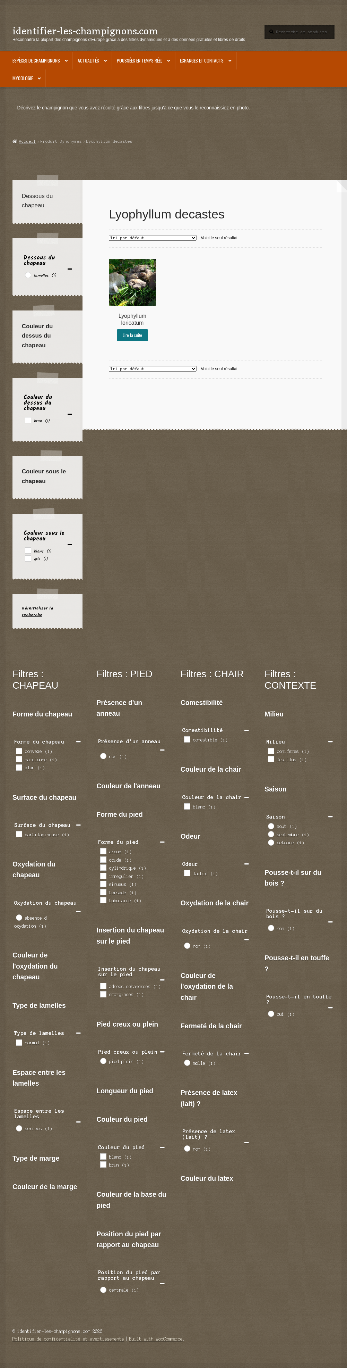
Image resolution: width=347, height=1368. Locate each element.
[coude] (103, 859)
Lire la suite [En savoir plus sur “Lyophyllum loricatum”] (132, 335)
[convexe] (18, 751)
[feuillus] (271, 759)
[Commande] (153, 238)
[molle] (187, 1062)
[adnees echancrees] (103, 985)
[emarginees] (103, 994)
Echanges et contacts (202, 60)
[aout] (271, 826)
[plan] (18, 767)
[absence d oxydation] (18, 917)
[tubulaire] (103, 900)
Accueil (27, 141)
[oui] (271, 1013)
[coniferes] (271, 751)
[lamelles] (28, 274)
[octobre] (271, 842)
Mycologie (22, 78)
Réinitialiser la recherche (37, 611)
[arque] (103, 851)
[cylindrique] (103, 867)
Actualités (88, 60)
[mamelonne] (18, 759)
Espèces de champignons (36, 60)
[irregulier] (103, 875)
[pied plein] (103, 1060)
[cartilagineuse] (18, 834)
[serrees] (18, 1128)
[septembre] (271, 834)
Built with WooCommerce (156, 1339)
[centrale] (103, 1289)
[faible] (187, 873)
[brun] (28, 420)
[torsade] (103, 892)
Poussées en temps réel (139, 60)
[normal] (18, 1042)
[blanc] (28, 550)
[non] (103, 755)
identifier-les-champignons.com (85, 30)
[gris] (28, 558)
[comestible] (187, 739)
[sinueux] (103, 883)
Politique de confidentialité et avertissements (68, 1339)
